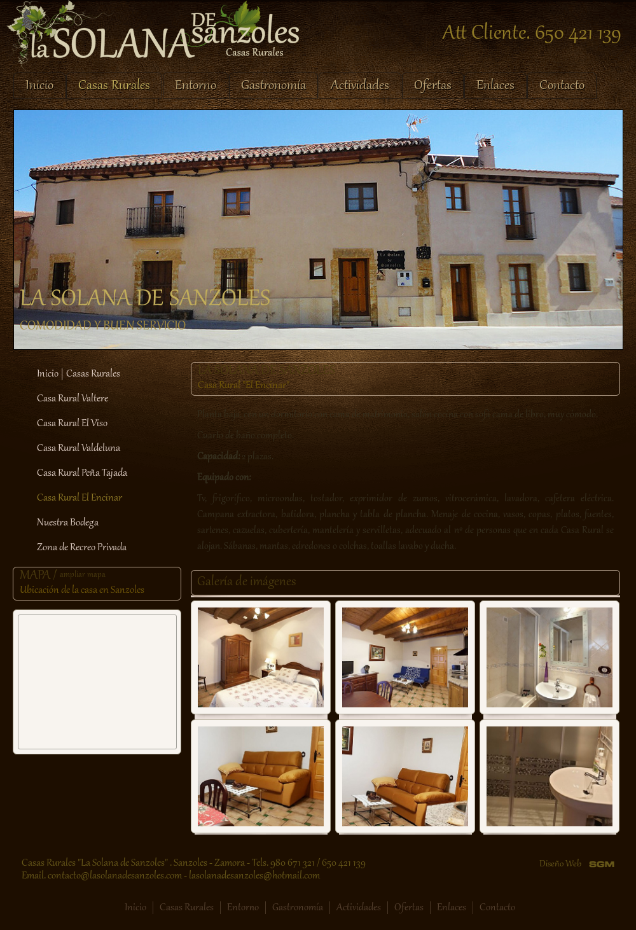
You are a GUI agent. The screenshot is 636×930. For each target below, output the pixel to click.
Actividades (360, 86)
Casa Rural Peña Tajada (82, 473)
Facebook (100, 908)
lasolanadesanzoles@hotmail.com (254, 876)
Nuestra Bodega (68, 523)
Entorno (195, 86)
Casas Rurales (114, 86)
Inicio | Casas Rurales (78, 374)
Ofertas (433, 86)
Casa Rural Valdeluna (78, 448)
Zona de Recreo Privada (82, 547)
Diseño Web (560, 864)
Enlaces (495, 86)
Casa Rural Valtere (72, 398)
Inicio (39, 86)
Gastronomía (273, 86)
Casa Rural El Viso (72, 423)
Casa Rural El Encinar (79, 498)
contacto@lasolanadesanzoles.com (115, 876)
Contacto (561, 86)
